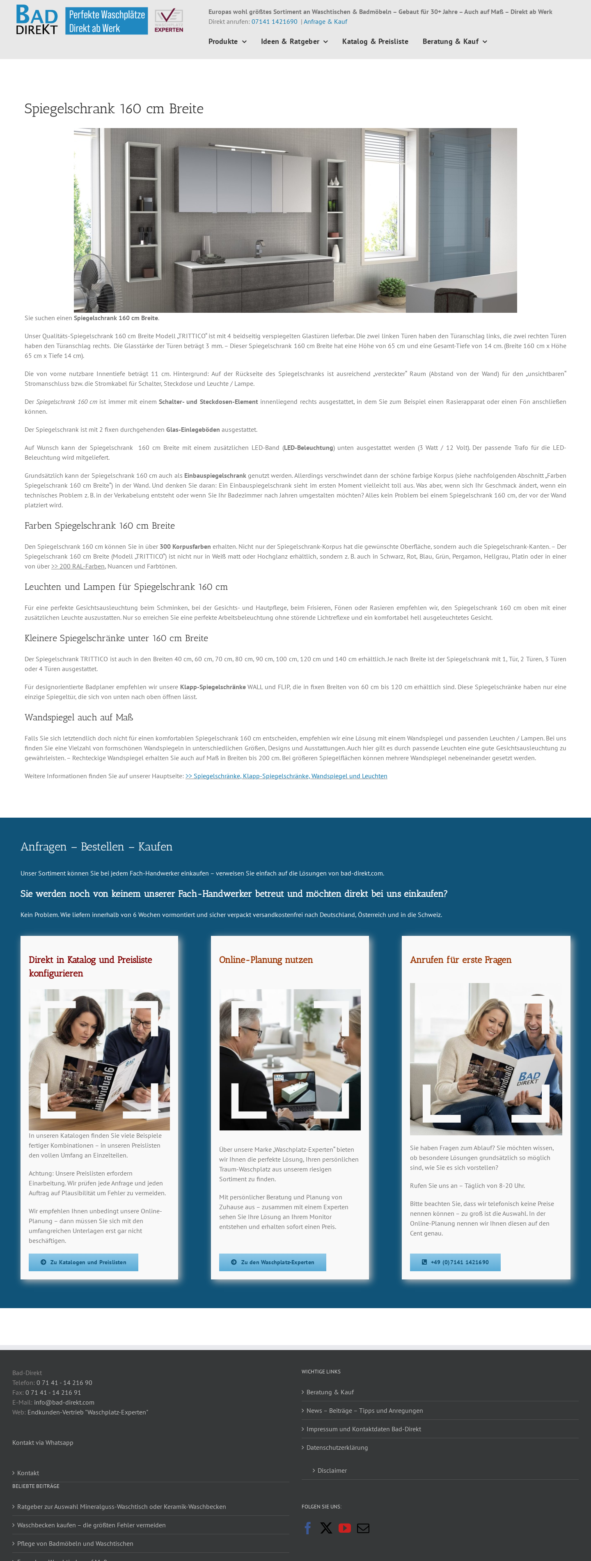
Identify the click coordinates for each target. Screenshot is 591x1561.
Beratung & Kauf (330, 1392)
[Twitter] (326, 1528)
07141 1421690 (275, 21)
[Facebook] (308, 1528)
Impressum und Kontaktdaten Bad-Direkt (364, 1429)
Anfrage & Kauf (325, 21)
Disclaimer (332, 1470)
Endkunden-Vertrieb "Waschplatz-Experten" (87, 1412)
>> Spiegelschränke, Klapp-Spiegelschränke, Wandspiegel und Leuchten (286, 776)
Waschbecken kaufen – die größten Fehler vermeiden (91, 1525)
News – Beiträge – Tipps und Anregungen (365, 1410)
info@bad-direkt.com (64, 1402)
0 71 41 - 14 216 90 (64, 1382)
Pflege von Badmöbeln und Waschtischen (75, 1543)
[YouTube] (345, 1528)
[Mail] (363, 1528)
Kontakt (28, 1473)
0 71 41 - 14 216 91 (53, 1392)
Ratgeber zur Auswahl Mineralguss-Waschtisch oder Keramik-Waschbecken (121, 1506)
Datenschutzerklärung (337, 1447)
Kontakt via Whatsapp (42, 1442)
